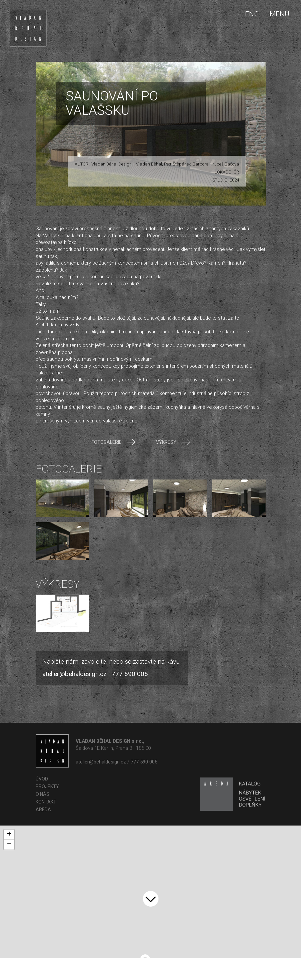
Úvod (42, 778)
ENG (252, 14)
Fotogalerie (113, 442)
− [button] (9, 845)
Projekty (47, 786)
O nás (42, 794)
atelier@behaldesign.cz (74, 674)
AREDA (43, 809)
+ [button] (9, 835)
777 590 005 (130, 674)
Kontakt (46, 802)
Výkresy (173, 442)
